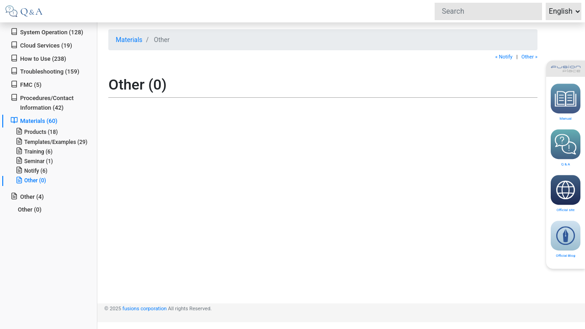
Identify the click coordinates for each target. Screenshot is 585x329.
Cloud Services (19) (41, 45)
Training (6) (34, 151)
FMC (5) (26, 84)
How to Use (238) (38, 58)
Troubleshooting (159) (45, 71)
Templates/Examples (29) (52, 141)
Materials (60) (34, 120)
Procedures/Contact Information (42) (42, 102)
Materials (129, 39)
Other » (529, 57)
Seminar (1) (34, 160)
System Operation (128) (47, 32)
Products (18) (37, 131)
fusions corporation (144, 309)
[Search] (488, 11)
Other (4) (27, 196)
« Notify (503, 57)
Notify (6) (32, 170)
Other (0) (31, 180)
